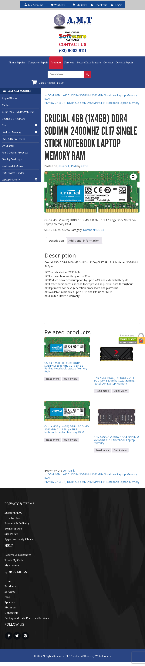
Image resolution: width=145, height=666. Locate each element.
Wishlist (58, 5)
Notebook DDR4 (93, 230)
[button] (133, 176)
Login (118, 5)
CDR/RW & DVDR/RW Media (18, 111)
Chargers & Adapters (13, 118)
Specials (10, 602)
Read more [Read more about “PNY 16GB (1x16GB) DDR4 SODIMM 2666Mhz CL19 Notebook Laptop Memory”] (102, 450)
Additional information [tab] (84, 240)
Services (69, 62)
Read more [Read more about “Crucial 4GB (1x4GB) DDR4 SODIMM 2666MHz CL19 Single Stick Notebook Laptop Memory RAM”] (52, 439)
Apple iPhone (9, 98)
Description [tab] (56, 240)
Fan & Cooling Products (15, 152)
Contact (108, 62)
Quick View (70, 378)
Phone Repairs (16, 62)
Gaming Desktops (12, 159)
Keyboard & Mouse (12, 166)
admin (85, 166)
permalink (69, 470)
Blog (7, 597)
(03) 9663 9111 (72, 50)
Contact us (11, 612)
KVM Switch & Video (13, 172)
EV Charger (8, 145)
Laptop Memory (11, 179)
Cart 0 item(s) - (51, 82)
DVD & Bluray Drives (13, 138)
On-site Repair (124, 62)
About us (10, 607)
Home (8, 581)
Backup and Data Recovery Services (27, 618)
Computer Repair (38, 62)
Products (56, 62)
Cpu (4, 125)
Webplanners (103, 656)
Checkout (101, 5)
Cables (5, 105)
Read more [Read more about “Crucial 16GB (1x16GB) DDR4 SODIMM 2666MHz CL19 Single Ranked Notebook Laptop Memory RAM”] (52, 378)
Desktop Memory (12, 132)
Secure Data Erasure (89, 62)
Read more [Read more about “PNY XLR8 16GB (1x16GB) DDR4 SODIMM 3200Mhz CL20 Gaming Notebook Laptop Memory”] (102, 390)
